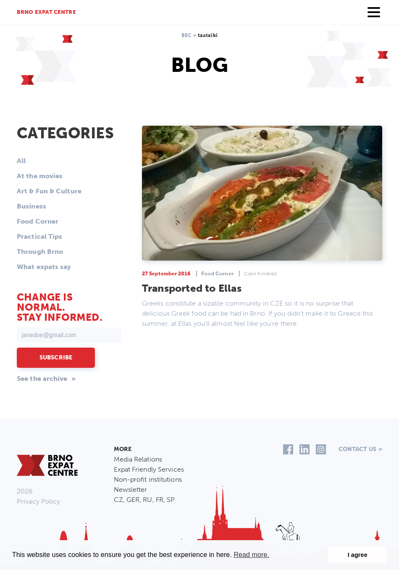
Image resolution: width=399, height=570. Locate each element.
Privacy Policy (38, 501)
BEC (186, 35)
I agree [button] (358, 555)
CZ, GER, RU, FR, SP (144, 500)
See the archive (42, 379)
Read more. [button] (251, 554)
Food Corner (37, 221)
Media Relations (138, 459)
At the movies (40, 176)
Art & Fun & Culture (49, 191)
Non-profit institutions (148, 479)
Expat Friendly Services (149, 469)
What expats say (44, 267)
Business (31, 206)
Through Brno (40, 252)
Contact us (357, 449)
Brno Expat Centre (46, 12)
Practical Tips (39, 236)
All (21, 161)
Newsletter (130, 489)
